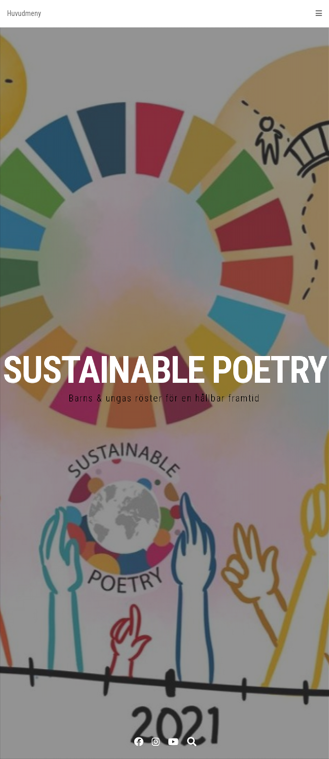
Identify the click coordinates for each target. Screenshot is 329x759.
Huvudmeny (164, 13)
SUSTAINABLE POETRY (164, 370)
